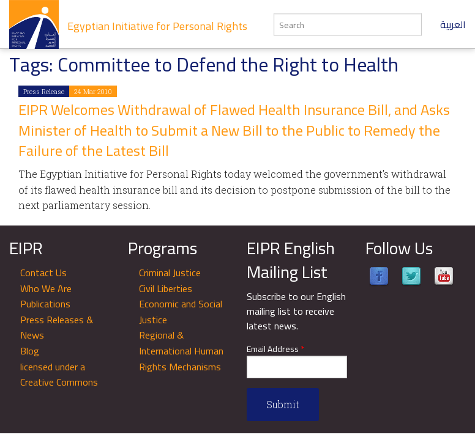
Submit (282, 404)
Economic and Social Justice (180, 312)
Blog (29, 351)
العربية (453, 24)
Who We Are (46, 288)
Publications (45, 304)
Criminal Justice (170, 272)
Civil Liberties (165, 288)
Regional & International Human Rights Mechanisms (181, 350)
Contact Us (43, 272)
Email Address (275, 349)
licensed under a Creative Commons (59, 375)
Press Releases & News (56, 327)
